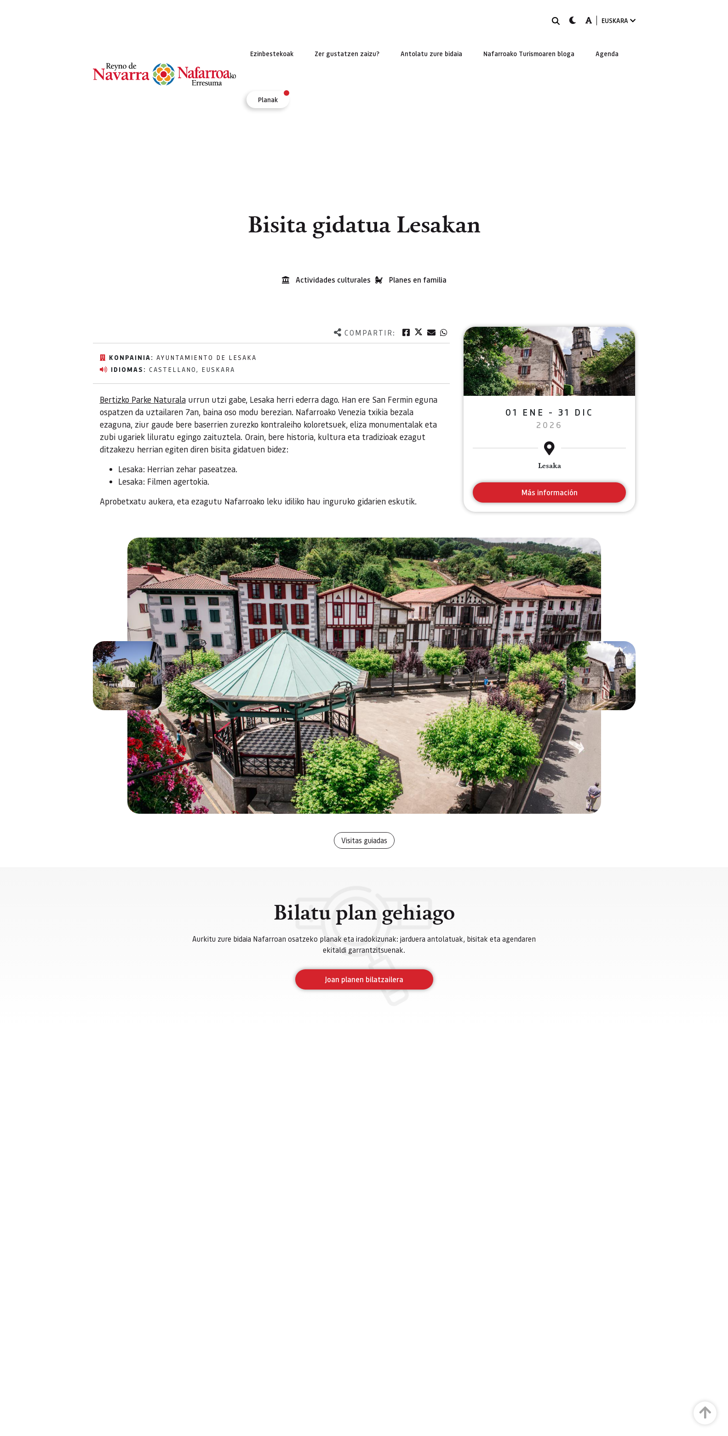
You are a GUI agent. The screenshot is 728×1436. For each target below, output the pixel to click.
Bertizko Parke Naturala (143, 399)
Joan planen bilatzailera (364, 979)
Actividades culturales (333, 279)
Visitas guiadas (364, 840)
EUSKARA (619, 20)
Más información (549, 492)
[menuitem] (271, 53)
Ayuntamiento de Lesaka (206, 357)
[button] (127, 675)
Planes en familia (418, 279)
